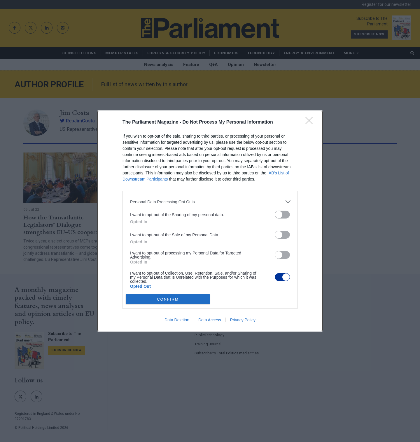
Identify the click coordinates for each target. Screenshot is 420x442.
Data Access (209, 320)
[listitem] (210, 202)
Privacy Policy (243, 320)
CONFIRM (168, 299)
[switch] (282, 215)
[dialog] (210, 221)
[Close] (310, 122)
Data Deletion (176, 320)
